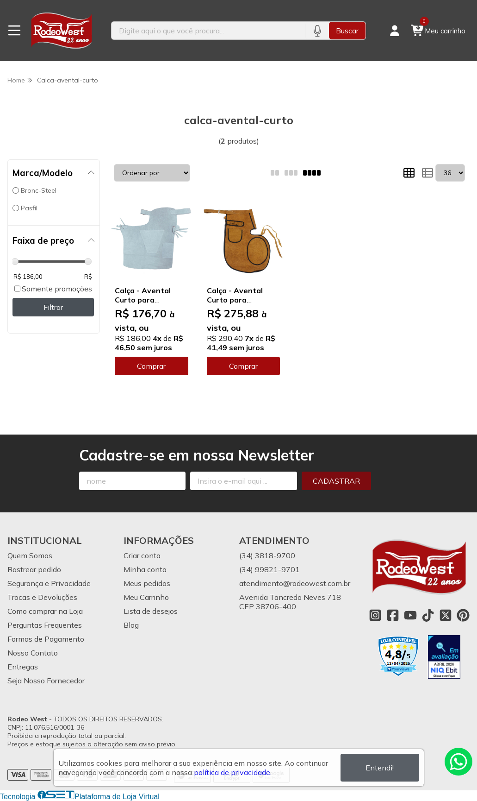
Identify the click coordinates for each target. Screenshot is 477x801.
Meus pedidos (147, 583)
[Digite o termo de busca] (208, 30)
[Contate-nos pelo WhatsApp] (458, 762)
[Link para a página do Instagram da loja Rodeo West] (375, 615)
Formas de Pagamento (45, 638)
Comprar (151, 366)
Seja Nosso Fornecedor (46, 680)
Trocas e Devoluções (42, 597)
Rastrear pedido (34, 569)
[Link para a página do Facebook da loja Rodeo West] (392, 615)
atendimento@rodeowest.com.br (294, 583)
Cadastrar (336, 481)
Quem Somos (29, 555)
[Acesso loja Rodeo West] (395, 31)
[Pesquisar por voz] (317, 30)
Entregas (22, 666)
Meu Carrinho (146, 597)
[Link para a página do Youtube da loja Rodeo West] (410, 615)
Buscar (347, 30)
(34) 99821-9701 (269, 569)
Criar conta (142, 555)
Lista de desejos (151, 611)
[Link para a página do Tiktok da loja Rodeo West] (427, 615)
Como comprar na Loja (45, 611)
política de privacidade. (233, 772)
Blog (131, 625)
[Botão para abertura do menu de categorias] (14, 31)
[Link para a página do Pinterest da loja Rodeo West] (463, 615)
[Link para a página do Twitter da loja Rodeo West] (445, 615)
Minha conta (145, 569)
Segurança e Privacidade (49, 583)
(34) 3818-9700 (267, 555)
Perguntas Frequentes (44, 625)
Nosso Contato (32, 652)
